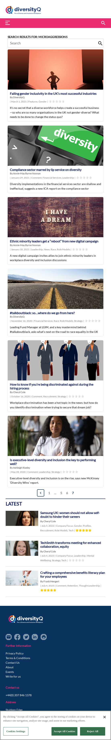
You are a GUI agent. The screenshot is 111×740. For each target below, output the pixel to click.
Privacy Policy (15, 653)
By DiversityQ (17, 97)
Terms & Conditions (18, 658)
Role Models (63, 249)
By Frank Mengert (49, 581)
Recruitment (50, 396)
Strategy (78, 320)
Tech (71, 530)
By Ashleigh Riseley (20, 467)
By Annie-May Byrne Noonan (25, 173)
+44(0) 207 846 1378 (19, 695)
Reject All (92, 731)
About (9, 667)
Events (10, 672)
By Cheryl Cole (17, 392)
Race (54, 249)
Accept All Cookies (64, 731)
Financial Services (52, 177)
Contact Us (13, 662)
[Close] (104, 717)
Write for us (13, 676)
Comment (37, 177)
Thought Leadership (89, 585)
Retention (73, 585)
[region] (55, 725)
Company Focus (65, 525)
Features (33, 101)
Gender (43, 101)
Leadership (68, 177)
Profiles (87, 525)
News (47, 249)
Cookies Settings (15, 731)
